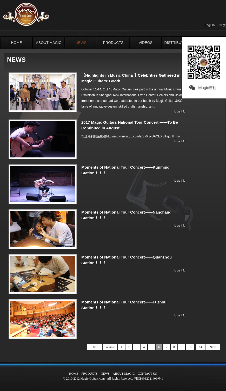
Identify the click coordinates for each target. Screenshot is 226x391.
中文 (223, 25)
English (209, 25)
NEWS (81, 43)
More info (179, 111)
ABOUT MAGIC (49, 43)
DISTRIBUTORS (177, 43)
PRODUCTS (113, 43)
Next (213, 347)
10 (189, 347)
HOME (16, 43)
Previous (109, 347)
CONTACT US (147, 373)
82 (94, 347)
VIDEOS (145, 43)
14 (200, 347)
